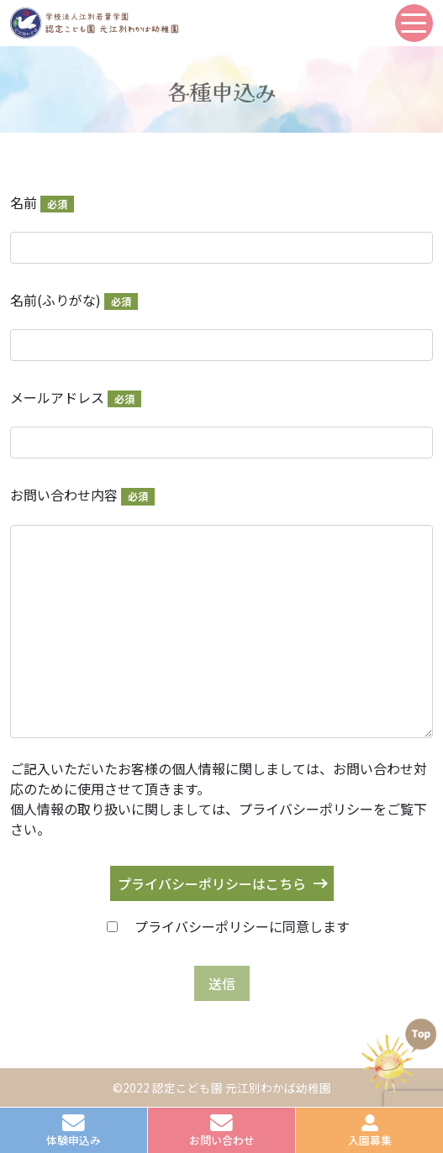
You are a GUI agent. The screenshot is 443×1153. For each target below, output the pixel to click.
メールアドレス (75, 397)
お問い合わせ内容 (82, 495)
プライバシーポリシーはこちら (212, 883)
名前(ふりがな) (74, 300)
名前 (42, 202)
